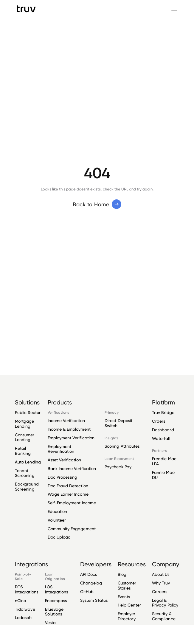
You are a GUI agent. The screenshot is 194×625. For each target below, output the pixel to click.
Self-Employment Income (72, 502)
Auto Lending (28, 461)
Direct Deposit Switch (118, 423)
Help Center (129, 604)
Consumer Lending (25, 437)
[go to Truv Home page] (26, 8)
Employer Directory (127, 616)
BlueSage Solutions (54, 612)
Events (124, 596)
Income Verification (66, 420)
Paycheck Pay (118, 466)
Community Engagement (72, 528)
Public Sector (28, 412)
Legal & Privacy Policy (165, 603)
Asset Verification (64, 459)
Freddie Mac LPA (164, 461)
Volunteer (57, 519)
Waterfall (161, 438)
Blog (122, 574)
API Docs (88, 574)
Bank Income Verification (72, 468)
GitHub (87, 591)
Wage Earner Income (68, 494)
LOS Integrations (56, 589)
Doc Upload (59, 536)
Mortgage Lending (24, 423)
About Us (161, 574)
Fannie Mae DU (163, 475)
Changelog (91, 582)
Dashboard (163, 429)
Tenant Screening (25, 473)
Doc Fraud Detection (68, 485)
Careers (159, 591)
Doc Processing (62, 477)
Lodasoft (23, 617)
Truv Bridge (163, 412)
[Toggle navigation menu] (174, 9)
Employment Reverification (61, 449)
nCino (20, 600)
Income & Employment (69, 429)
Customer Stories (127, 585)
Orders (158, 421)
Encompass (56, 600)
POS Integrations (26, 589)
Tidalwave (25, 609)
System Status (94, 600)
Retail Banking (23, 451)
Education (57, 511)
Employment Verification (71, 437)
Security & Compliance (164, 616)
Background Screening (27, 486)
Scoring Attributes (122, 446)
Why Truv (161, 582)
